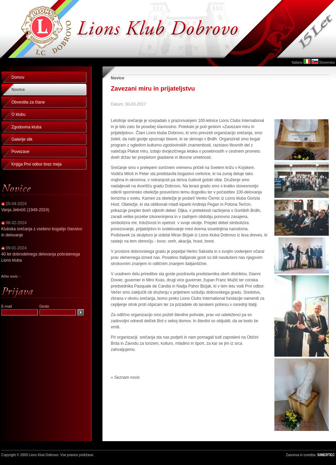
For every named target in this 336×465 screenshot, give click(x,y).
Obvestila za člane (28, 102)
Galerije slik (22, 139)
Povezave (21, 151)
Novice (18, 89)
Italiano (297, 62)
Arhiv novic (9, 276)
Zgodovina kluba (27, 127)
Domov (18, 77)
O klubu (19, 114)
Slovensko (327, 62)
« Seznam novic (125, 377)
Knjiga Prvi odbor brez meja (37, 164)
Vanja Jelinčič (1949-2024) (25, 209)
